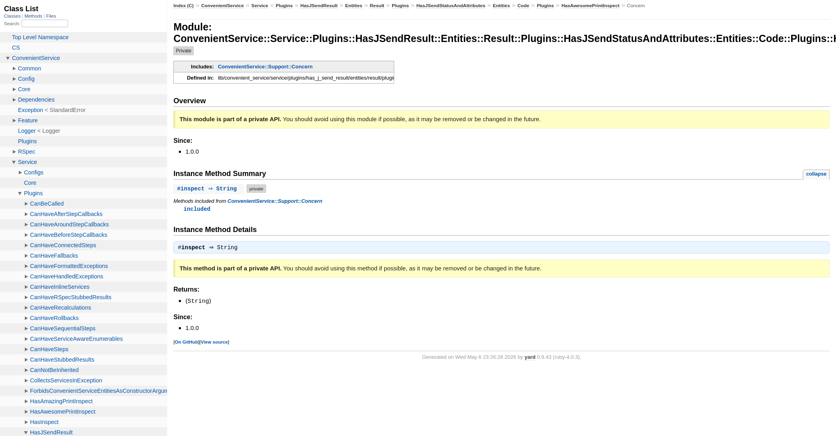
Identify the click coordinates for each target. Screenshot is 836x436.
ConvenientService (222, 5)
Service (259, 5)
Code (523, 5)
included (196, 209)
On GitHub (186, 342)
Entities (354, 5)
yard (530, 358)
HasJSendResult (318, 5)
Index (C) (183, 5)
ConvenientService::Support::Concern (265, 67)
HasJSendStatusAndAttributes (451, 5)
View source (214, 342)
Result (377, 5)
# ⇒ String (209, 188)
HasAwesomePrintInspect (590, 5)
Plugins (284, 5)
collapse (816, 174)
